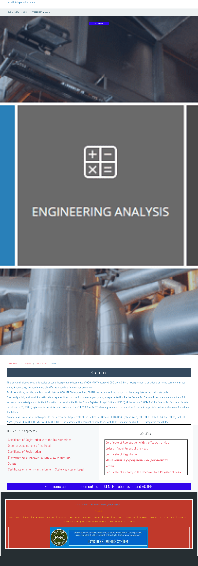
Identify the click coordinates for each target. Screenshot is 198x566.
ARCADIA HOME (75, 517)
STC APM (106, 517)
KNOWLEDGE (182, 517)
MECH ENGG (87, 517)
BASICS (27, 517)
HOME (11, 517)
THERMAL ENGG (12, 363)
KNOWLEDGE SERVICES (117, 521)
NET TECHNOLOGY (38, 517)
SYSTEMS (97, 517)
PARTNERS (131, 521)
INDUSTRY (153, 517)
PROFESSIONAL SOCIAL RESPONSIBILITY (94, 521)
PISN (172, 517)
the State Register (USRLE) (92, 397)
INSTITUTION (164, 517)
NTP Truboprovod (26, 363)
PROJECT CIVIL (62, 517)
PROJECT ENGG (117, 517)
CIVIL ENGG (50, 517)
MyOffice (18, 517)
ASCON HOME (143, 517)
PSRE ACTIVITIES (41, 363)
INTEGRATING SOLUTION (71, 521)
